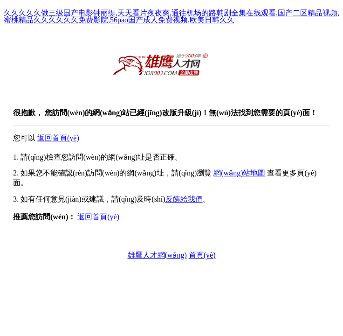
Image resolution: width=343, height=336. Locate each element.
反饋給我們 (184, 199)
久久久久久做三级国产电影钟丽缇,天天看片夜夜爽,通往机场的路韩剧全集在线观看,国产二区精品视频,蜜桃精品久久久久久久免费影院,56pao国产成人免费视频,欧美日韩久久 (171, 16)
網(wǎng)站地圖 (239, 173)
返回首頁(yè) (58, 138)
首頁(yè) (202, 255)
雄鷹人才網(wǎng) (157, 255)
